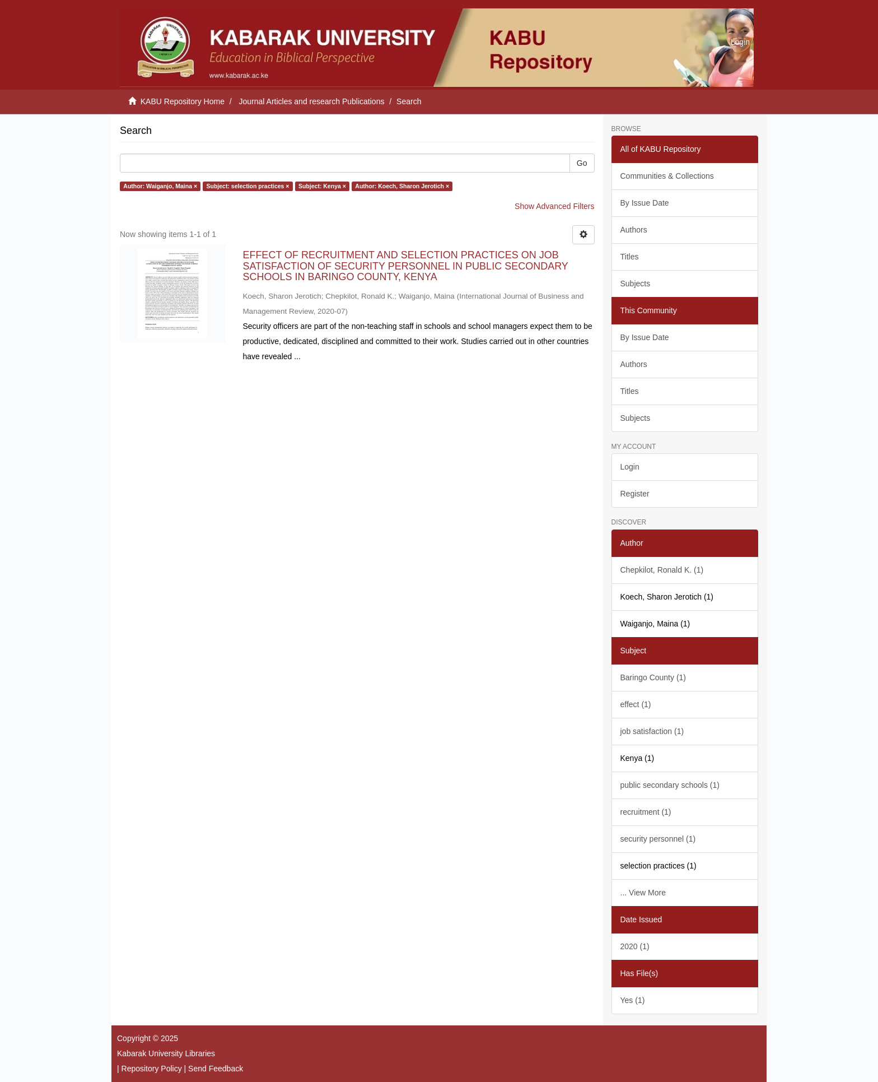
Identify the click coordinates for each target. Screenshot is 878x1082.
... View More (643, 892)
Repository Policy (152, 1068)
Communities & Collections (667, 175)
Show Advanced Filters (554, 206)
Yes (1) (632, 1000)
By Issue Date (644, 202)
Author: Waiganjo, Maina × (160, 186)
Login (629, 466)
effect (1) (635, 704)
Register (635, 493)
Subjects (635, 283)
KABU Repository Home (183, 101)
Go (582, 163)
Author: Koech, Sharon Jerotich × (402, 186)
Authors (633, 229)
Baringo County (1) (653, 677)
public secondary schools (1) (670, 785)
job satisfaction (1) (652, 731)
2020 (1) (635, 946)
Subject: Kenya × (322, 186)
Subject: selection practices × (248, 186)
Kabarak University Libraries (166, 1053)
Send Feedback (215, 1068)
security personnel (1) (658, 838)
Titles (629, 256)
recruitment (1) (645, 811)
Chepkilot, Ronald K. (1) (662, 569)
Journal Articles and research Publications (312, 101)
